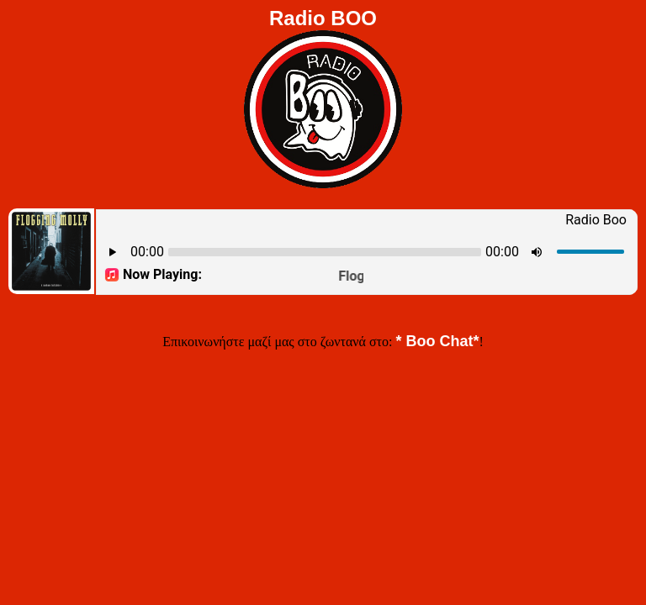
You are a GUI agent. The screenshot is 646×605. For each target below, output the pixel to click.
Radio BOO (323, 18)
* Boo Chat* (437, 341)
